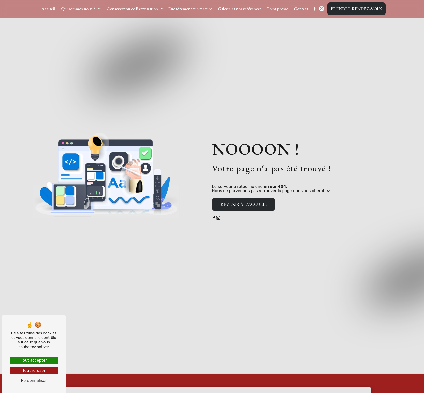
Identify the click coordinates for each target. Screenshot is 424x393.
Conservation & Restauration (132, 8)
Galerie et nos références (239, 8)
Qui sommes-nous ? (78, 8)
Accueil (48, 8)
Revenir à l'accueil (244, 204)
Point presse (277, 8)
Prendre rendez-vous (356, 8)
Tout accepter (34, 360)
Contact (301, 8)
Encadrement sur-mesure (190, 8)
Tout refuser (34, 370)
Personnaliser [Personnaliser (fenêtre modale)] (34, 380)
